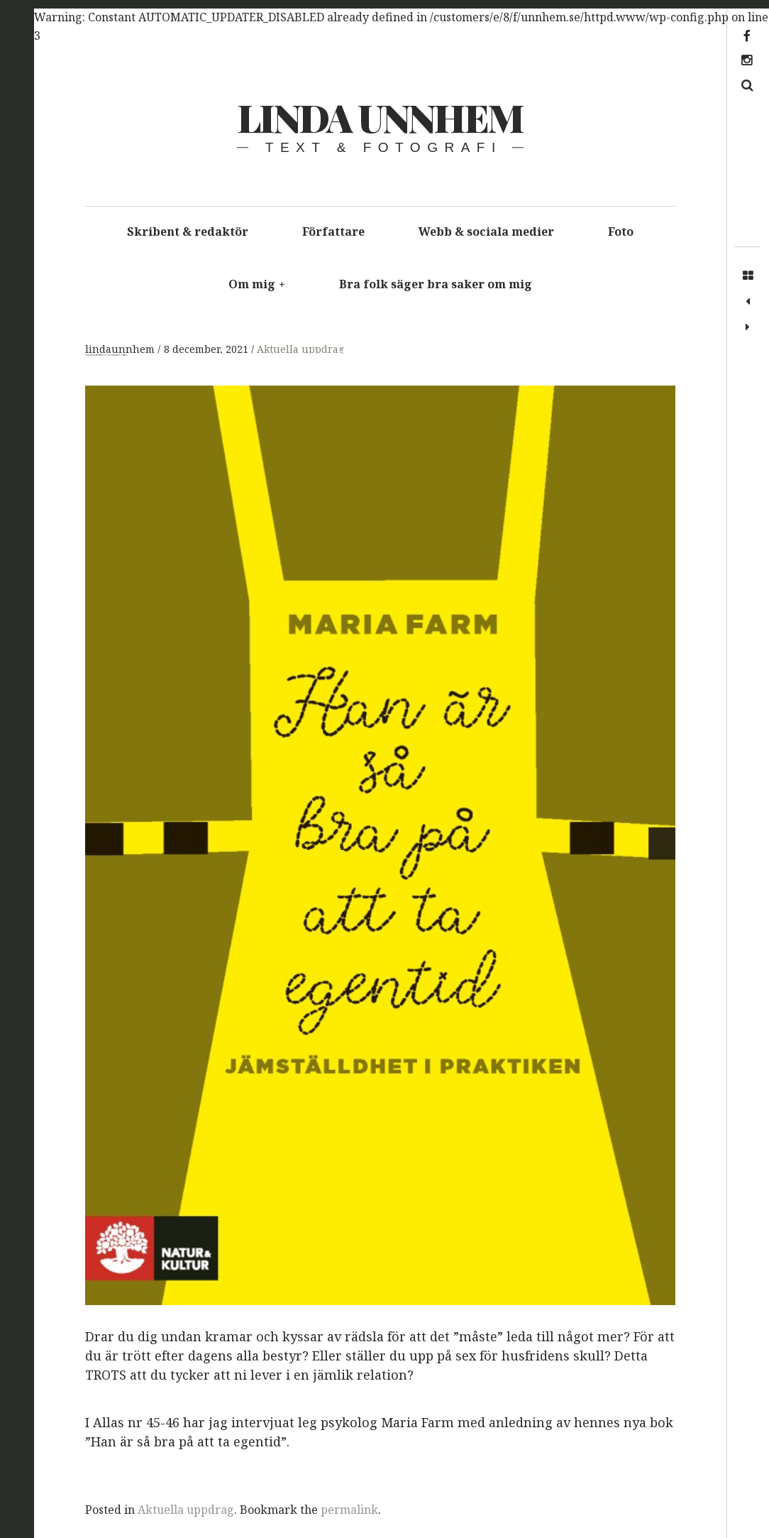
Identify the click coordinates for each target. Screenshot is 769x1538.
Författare (333, 231)
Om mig (256, 284)
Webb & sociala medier (486, 231)
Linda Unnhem (380, 117)
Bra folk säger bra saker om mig (435, 284)
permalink (349, 1509)
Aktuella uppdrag (300, 349)
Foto (621, 231)
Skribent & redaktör (187, 231)
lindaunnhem (121, 349)
